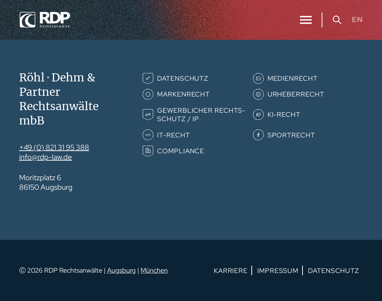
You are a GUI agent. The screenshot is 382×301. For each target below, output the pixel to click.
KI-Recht (284, 114)
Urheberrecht (296, 94)
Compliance (180, 151)
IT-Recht (173, 135)
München (154, 270)
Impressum (277, 270)
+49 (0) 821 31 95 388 (54, 147)
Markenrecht (183, 94)
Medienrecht (293, 78)
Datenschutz (182, 78)
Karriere (231, 270)
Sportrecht (291, 135)
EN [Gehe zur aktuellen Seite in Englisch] (357, 19)
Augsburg (121, 270)
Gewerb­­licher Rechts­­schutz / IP (201, 114)
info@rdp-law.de (45, 157)
